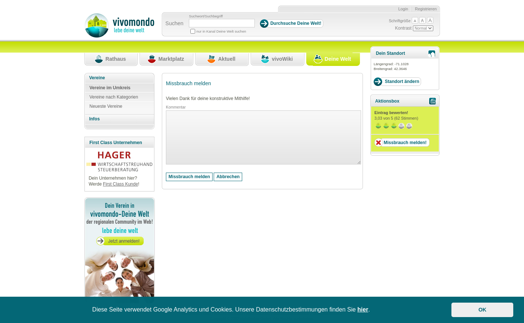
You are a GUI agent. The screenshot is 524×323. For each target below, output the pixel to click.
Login (403, 9)
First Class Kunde (120, 184)
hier (362, 309)
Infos (94, 118)
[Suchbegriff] (222, 23)
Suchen (175, 23)
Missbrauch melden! (405, 142)
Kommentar (176, 107)
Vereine (97, 77)
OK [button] (482, 310)
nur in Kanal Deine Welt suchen (221, 31)
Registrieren (426, 9)
